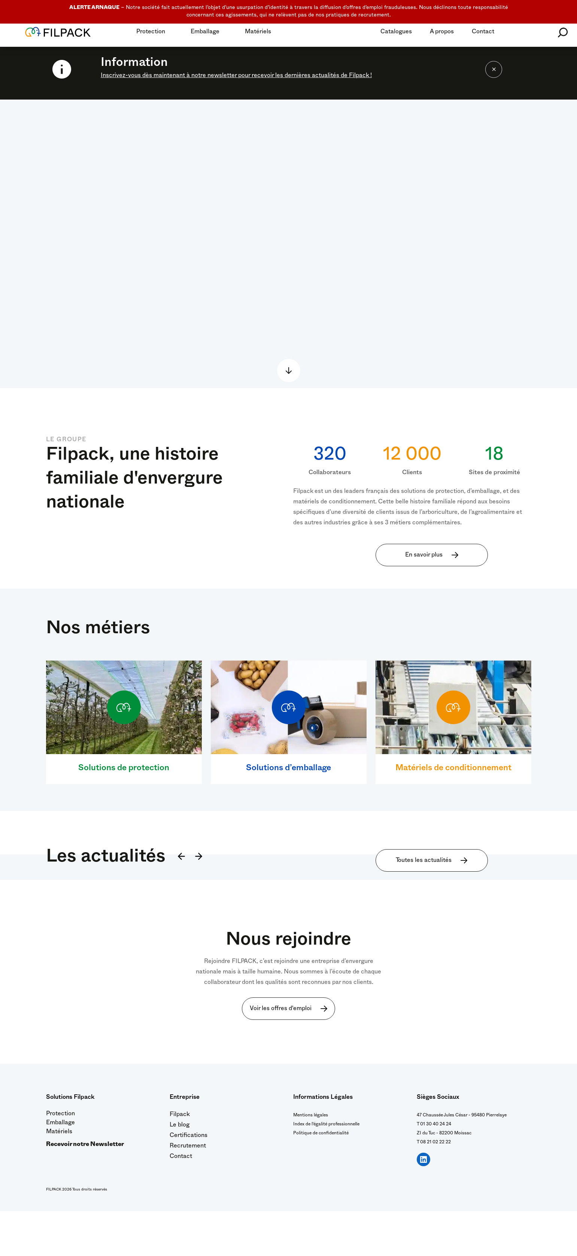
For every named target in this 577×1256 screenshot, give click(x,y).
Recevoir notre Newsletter (85, 1190)
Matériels (258, 32)
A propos (442, 32)
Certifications (188, 1181)
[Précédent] (180, 902)
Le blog (179, 1170)
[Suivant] (200, 902)
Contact (483, 32)
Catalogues (396, 32)
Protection (150, 32)
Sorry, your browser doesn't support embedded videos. (288, 244)
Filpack (180, 1160)
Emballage (205, 32)
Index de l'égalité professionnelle (326, 1169)
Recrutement (188, 1191)
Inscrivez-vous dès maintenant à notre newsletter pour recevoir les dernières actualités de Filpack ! (236, 76)
